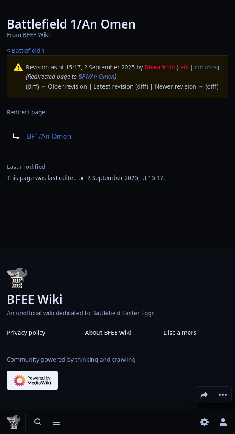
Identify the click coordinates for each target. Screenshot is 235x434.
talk (183, 67)
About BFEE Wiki (108, 332)
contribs (206, 67)
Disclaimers (180, 332)
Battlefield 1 (28, 50)
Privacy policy (26, 332)
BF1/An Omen (97, 76)
